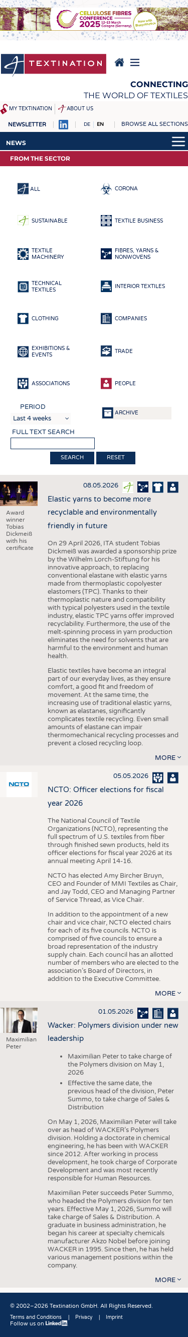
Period (33, 407)
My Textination (30, 109)
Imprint (114, 1317)
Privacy (83, 1317)
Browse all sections (154, 124)
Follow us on (39, 1323)
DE (87, 124)
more (165, 758)
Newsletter (27, 124)
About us (80, 109)
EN (100, 124)
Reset (116, 457)
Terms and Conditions (36, 1317)
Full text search (43, 432)
